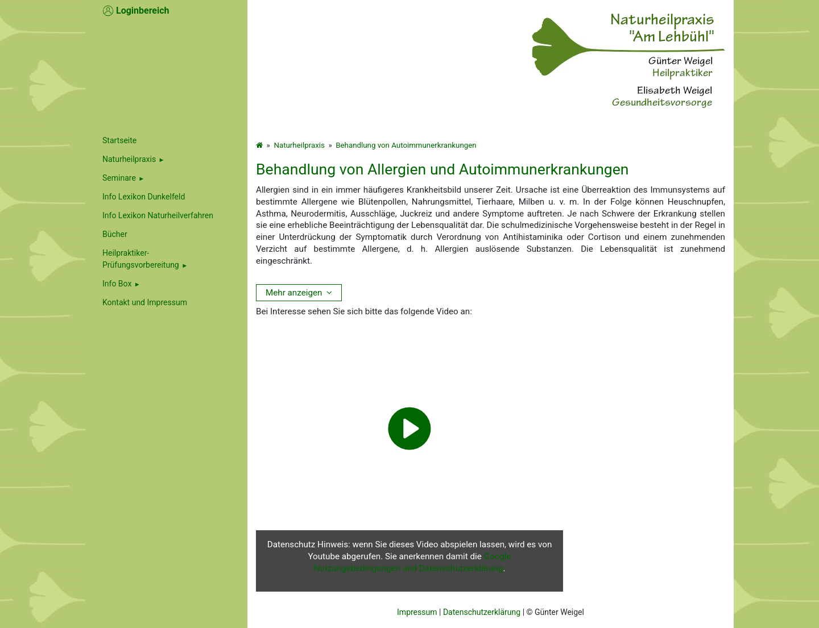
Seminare (119, 177)
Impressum (417, 612)
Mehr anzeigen (294, 293)
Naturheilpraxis (129, 159)
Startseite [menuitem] (119, 140)
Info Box (116, 283)
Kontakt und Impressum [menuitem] (144, 302)
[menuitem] (166, 159)
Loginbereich (135, 10)
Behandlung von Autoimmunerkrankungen (406, 145)
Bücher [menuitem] (114, 234)
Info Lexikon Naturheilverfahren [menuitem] (157, 215)
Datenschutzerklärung (481, 612)
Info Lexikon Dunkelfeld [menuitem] (143, 196)
